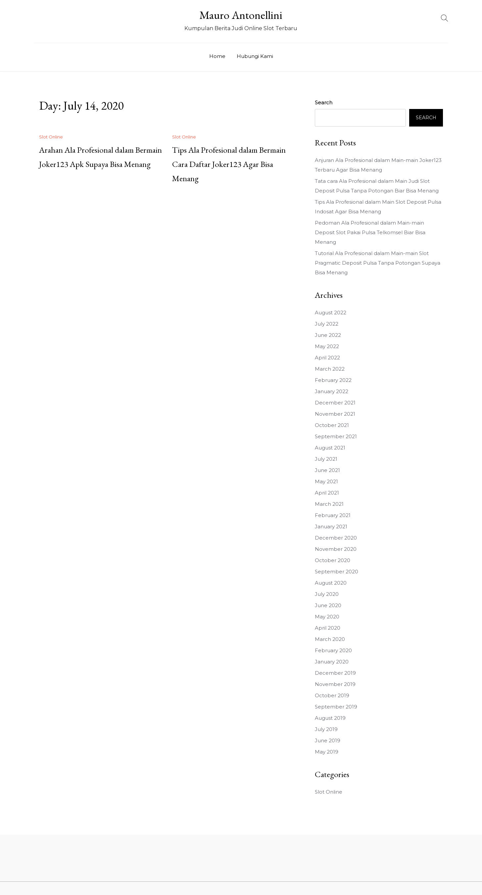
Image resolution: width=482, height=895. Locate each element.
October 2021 (332, 425)
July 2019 (326, 729)
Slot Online (51, 136)
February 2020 (333, 650)
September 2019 (336, 707)
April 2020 (327, 628)
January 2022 (331, 391)
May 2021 (326, 481)
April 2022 (327, 357)
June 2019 (327, 740)
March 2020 (330, 639)
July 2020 (327, 594)
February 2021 (333, 515)
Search (323, 102)
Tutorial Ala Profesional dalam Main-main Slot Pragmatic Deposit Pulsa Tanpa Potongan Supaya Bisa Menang (377, 263)
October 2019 (332, 695)
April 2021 (327, 493)
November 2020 (336, 549)
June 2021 (327, 470)
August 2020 (331, 583)
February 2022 (333, 380)
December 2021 (335, 402)
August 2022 (330, 312)
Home (217, 56)
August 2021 (330, 448)
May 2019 (326, 752)
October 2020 (332, 560)
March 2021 (329, 504)
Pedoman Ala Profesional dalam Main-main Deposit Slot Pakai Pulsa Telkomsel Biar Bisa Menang (370, 232)
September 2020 (336, 571)
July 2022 (326, 324)
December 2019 (335, 673)
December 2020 (336, 538)
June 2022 (328, 335)
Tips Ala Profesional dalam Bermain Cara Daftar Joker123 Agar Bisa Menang (229, 164)
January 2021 (331, 526)
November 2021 (335, 414)
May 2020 (327, 616)
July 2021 (326, 459)
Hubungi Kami (255, 56)
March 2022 (330, 369)
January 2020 (332, 661)
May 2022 (327, 346)
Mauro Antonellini (240, 15)
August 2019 (330, 718)
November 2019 (335, 684)
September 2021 (336, 436)
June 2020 (328, 605)
